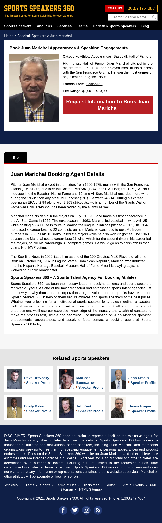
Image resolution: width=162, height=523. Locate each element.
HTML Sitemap (90, 489)
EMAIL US (115, 8)
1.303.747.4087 (133, 498)
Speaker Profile (38, 383)
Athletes (11, 485)
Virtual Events (133, 485)
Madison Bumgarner (85, 380)
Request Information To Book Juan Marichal (107, 105)
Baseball (120, 56)
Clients (29, 485)
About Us (44, 26)
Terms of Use (66, 485)
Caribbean (94, 84)
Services (64, 26)
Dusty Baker (34, 406)
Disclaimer (90, 485)
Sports (45, 485)
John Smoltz (139, 378)
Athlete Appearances (96, 56)
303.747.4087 (141, 8)
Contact (110, 485)
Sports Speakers (17, 26)
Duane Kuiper (139, 406)
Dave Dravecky (36, 378)
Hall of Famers (140, 56)
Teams (82, 26)
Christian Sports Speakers (114, 26)
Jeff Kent (84, 406)
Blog (145, 26)
